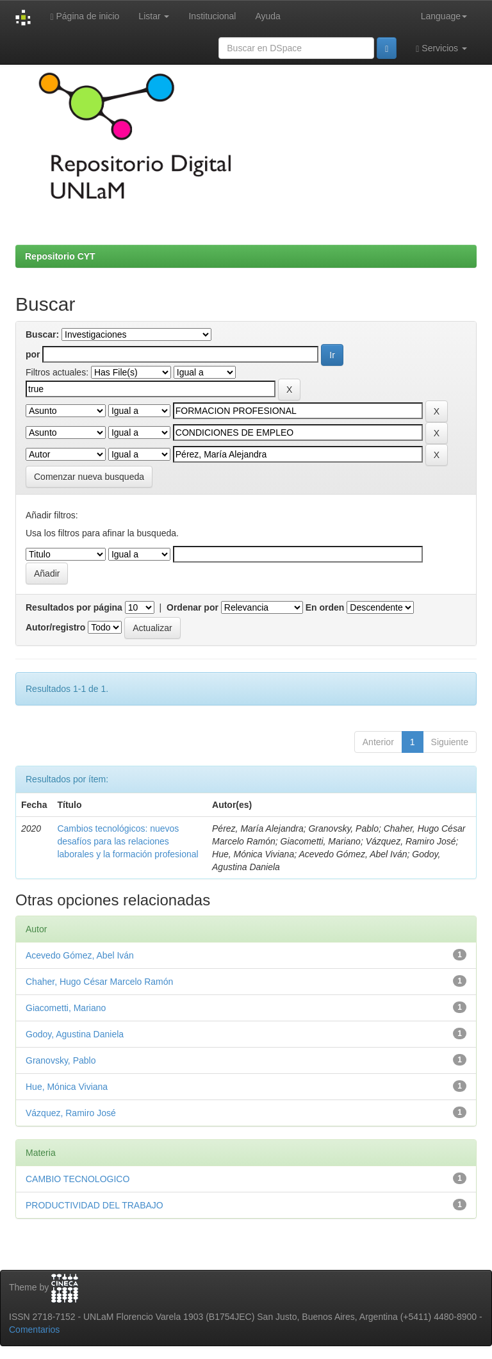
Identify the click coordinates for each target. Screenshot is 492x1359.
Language (444, 16)
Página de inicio (84, 16)
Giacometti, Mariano (66, 1008)
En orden (325, 607)
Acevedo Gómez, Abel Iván (80, 955)
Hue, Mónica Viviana (67, 1087)
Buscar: (42, 334)
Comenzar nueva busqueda (89, 477)
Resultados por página (74, 607)
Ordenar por (192, 607)
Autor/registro (55, 627)
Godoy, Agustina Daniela (75, 1034)
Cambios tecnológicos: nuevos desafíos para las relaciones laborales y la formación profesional (127, 841)
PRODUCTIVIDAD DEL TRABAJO (94, 1205)
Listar (153, 16)
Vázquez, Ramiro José (71, 1113)
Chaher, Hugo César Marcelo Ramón (99, 981)
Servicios (441, 48)
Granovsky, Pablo (60, 1060)
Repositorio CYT (60, 256)
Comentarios (34, 1329)
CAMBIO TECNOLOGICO (77, 1179)
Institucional (212, 16)
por (33, 354)
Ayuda (267, 16)
